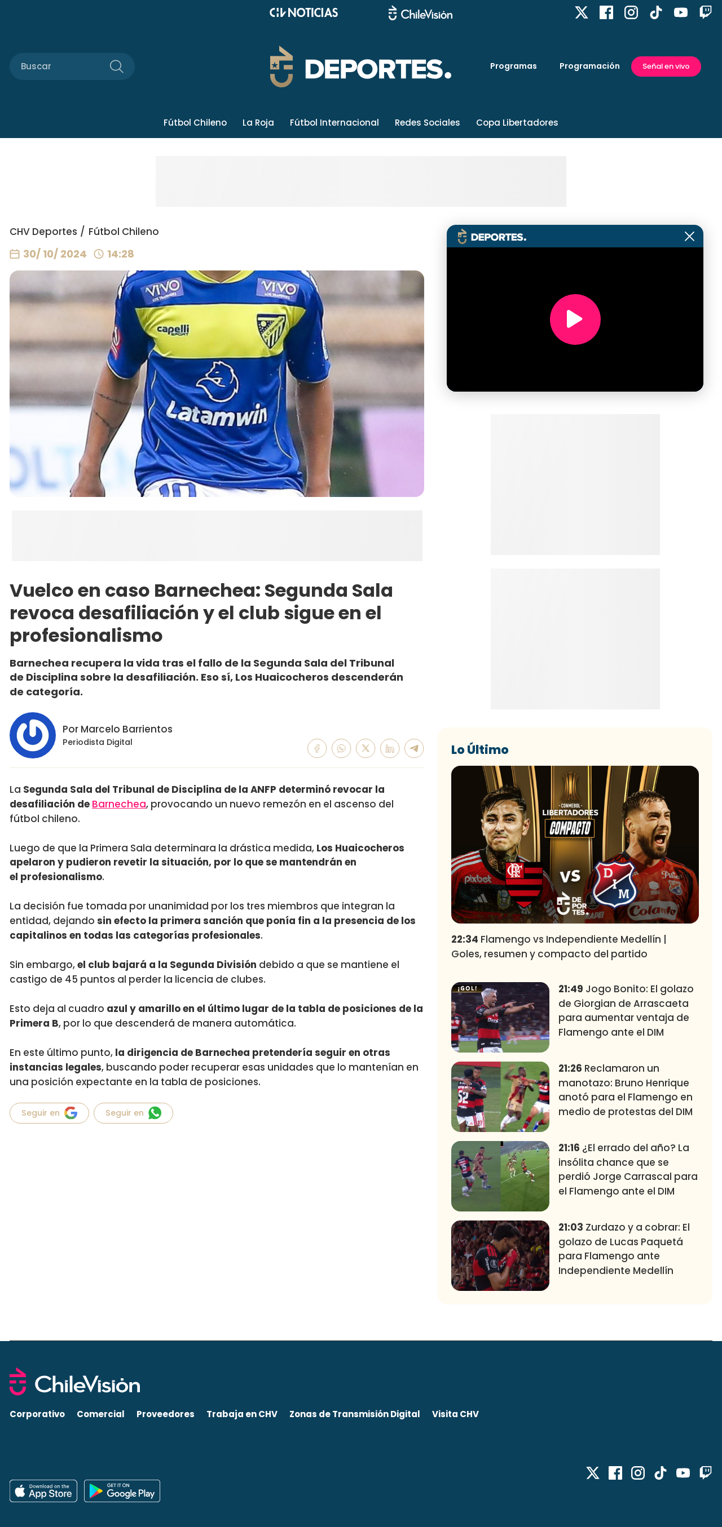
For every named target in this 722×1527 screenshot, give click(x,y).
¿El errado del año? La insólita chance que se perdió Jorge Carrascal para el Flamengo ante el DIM (628, 1169)
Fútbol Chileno (195, 122)
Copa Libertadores (517, 122)
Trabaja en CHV (242, 1414)
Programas (513, 66)
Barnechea (119, 804)
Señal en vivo (666, 66)
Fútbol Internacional (334, 122)
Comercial (101, 1414)
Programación (590, 66)
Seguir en (49, 1113)
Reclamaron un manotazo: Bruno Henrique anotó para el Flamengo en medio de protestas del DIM (625, 1090)
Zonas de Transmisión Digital (354, 1414)
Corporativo (37, 1414)
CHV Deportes (43, 231)
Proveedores (166, 1414)
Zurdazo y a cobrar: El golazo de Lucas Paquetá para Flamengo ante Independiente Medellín (624, 1248)
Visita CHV (455, 1414)
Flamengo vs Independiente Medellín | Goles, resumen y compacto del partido (559, 947)
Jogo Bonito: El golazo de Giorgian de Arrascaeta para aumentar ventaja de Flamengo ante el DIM (626, 1010)
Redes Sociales (427, 122)
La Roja (258, 122)
